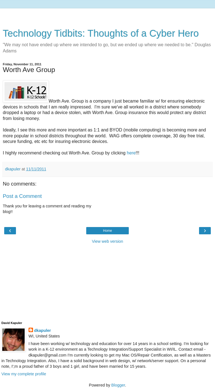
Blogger (118, 385)
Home (107, 231)
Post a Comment (22, 196)
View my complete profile (23, 374)
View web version (107, 241)
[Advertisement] (107, 15)
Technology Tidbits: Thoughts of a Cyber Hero (101, 33)
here (131, 153)
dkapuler (42, 330)
